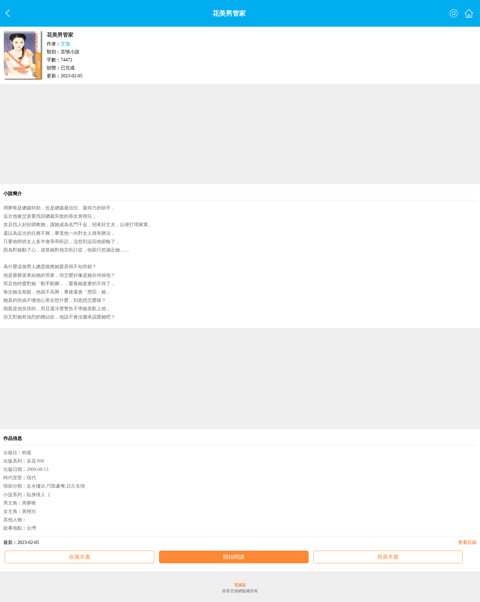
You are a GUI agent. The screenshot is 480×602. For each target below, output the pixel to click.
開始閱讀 (233, 557)
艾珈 (65, 43)
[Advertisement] (240, 134)
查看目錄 (467, 542)
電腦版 (240, 585)
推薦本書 (388, 557)
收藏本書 (79, 557)
